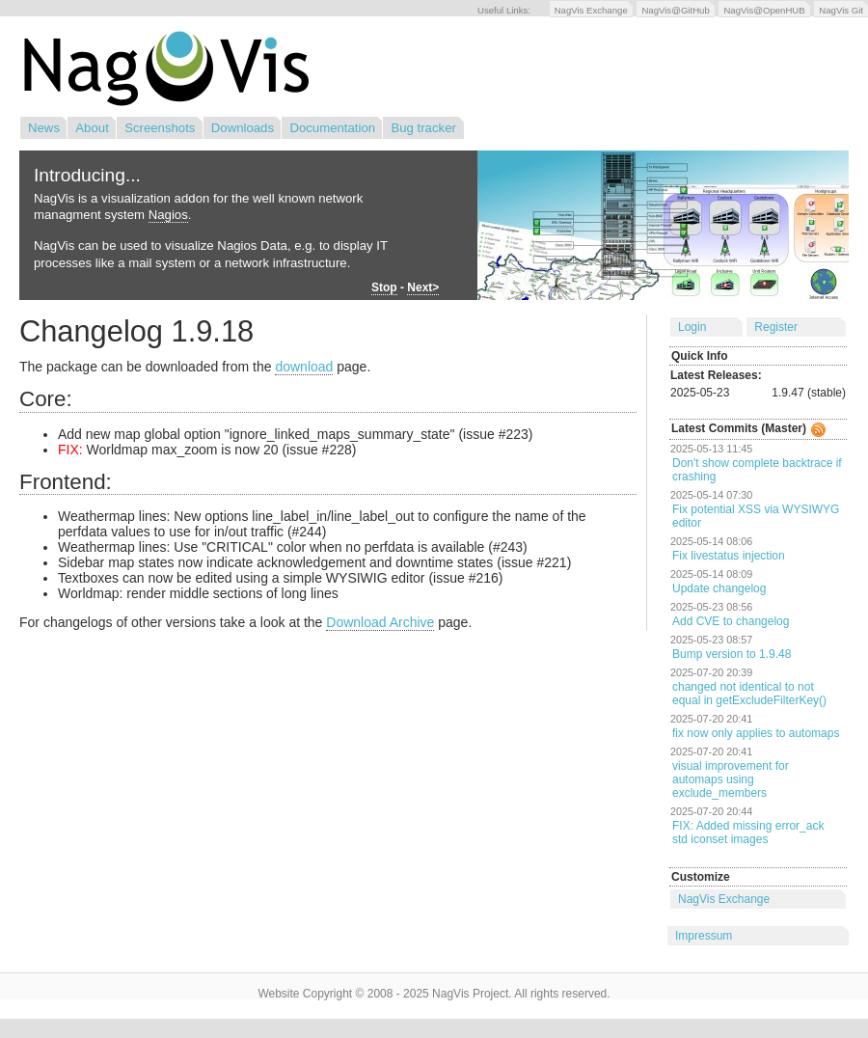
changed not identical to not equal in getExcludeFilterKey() (749, 693)
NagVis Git (841, 10)
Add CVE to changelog (730, 621)
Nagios (168, 214)
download (304, 366)
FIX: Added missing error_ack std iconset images (748, 832)
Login (692, 327)
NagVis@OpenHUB (763, 10)
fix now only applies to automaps (755, 733)
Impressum (703, 935)
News (44, 128)
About (91, 128)
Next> (423, 287)
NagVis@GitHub (675, 10)
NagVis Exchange (591, 10)
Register (776, 327)
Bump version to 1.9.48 (731, 654)
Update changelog (719, 588)
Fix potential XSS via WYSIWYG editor (755, 516)
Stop (384, 287)
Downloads (242, 128)
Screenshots (159, 128)
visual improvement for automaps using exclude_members (730, 779)
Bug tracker (423, 128)
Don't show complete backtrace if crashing (757, 469)
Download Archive (380, 622)
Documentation (332, 128)
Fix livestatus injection (728, 555)
